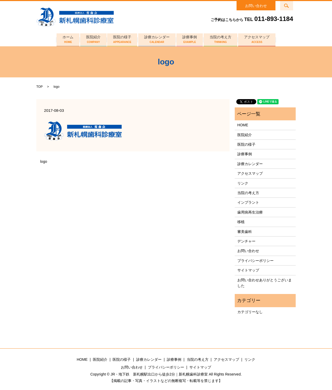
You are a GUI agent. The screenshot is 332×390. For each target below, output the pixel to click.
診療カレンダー (157, 38)
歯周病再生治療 (250, 211)
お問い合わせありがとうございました (264, 281)
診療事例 (191, 38)
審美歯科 (244, 230)
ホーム (64, 38)
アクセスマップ (260, 38)
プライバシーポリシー (255, 259)
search (290, 4)
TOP (39, 85)
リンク (242, 182)
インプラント (248, 201)
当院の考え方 (223, 38)
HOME (242, 124)
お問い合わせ (256, 6)
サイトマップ (248, 269)
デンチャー (246, 240)
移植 (241, 220)
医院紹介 (91, 38)
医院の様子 (121, 38)
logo (43, 160)
